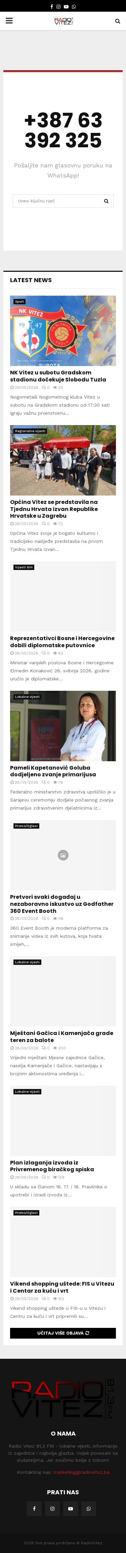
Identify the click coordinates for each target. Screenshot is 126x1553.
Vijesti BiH (24, 567)
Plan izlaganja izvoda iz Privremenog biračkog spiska (52, 1166)
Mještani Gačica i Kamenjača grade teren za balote (61, 1036)
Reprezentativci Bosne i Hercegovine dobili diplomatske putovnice (62, 641)
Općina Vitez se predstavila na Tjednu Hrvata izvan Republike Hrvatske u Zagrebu (54, 509)
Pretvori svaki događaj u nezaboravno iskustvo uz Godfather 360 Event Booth (62, 904)
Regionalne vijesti (30, 431)
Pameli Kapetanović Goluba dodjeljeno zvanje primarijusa (53, 771)
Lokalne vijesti (27, 696)
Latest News (31, 280)
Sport (19, 301)
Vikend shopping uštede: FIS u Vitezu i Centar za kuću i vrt (62, 1287)
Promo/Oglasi (26, 826)
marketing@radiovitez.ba (81, 1472)
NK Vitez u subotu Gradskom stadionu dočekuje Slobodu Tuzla (58, 376)
